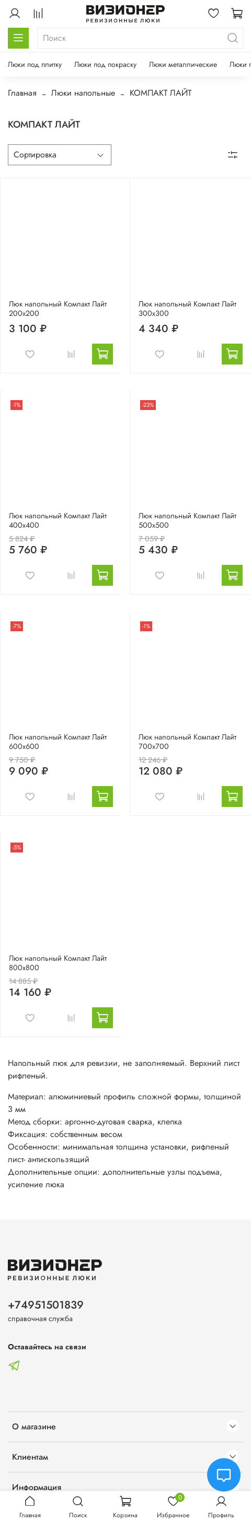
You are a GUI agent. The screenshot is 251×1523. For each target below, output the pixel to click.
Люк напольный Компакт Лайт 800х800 (58, 963)
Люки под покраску (105, 64)
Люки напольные (83, 93)
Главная (22, 93)
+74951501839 (46, 1305)
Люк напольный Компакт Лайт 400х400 (58, 520)
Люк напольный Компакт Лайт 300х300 (187, 309)
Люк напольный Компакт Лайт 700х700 (187, 742)
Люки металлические (183, 64)
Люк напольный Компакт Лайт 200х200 (58, 309)
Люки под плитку (35, 64)
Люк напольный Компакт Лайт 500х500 (187, 520)
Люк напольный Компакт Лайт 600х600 (58, 742)
